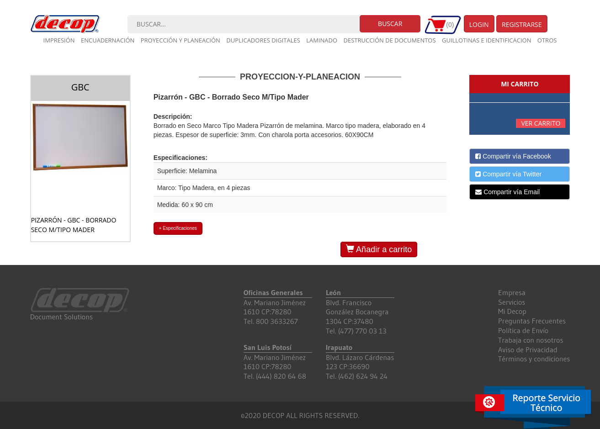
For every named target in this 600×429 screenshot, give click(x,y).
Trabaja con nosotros (530, 339)
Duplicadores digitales (263, 40)
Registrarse (522, 24)
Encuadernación (107, 40)
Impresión (59, 40)
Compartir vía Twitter (508, 174)
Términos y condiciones (534, 358)
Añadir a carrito (379, 249)
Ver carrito (540, 123)
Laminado (321, 40)
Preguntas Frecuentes (532, 320)
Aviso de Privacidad (528, 349)
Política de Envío (523, 330)
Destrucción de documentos (390, 40)
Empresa (512, 292)
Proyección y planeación (180, 40)
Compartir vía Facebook (513, 156)
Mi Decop (512, 311)
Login (479, 24)
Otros (547, 40)
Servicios (511, 302)
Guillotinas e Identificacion (486, 40)
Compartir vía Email (507, 192)
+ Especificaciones (178, 228)
